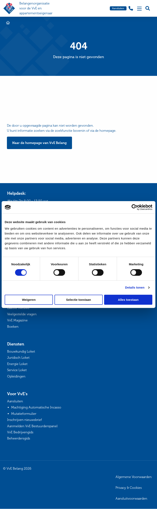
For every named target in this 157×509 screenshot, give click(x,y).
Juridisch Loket (18, 358)
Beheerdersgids (18, 438)
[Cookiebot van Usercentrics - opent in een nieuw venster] (134, 207)
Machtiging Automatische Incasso (36, 407)
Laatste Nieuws (18, 308)
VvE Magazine (17, 320)
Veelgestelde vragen (22, 314)
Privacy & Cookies (129, 488)
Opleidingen (16, 376)
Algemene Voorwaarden (134, 477)
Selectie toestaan (78, 299)
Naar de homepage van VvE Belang (39, 143)
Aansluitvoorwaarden (131, 498)
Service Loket (17, 370)
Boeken (13, 327)
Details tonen (134, 287)
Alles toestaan (128, 299)
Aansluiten (118, 8)
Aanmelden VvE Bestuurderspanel (32, 426)
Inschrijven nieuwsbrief (24, 420)
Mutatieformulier (23, 414)
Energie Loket (17, 364)
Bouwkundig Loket (21, 351)
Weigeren (29, 299)
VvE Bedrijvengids (20, 432)
